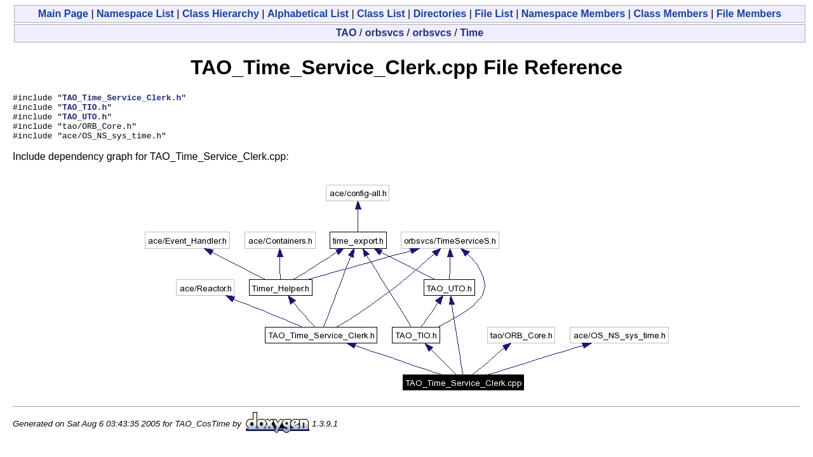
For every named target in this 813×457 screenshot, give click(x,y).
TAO (346, 32)
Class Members (670, 13)
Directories (440, 13)
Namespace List (135, 13)
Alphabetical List (308, 13)
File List (493, 13)
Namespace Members (573, 13)
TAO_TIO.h (84, 110)
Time (471, 32)
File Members (748, 13)
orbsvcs (384, 32)
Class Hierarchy (220, 13)
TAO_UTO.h (84, 122)
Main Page (63, 13)
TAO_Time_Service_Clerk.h (121, 99)
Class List (381, 13)
